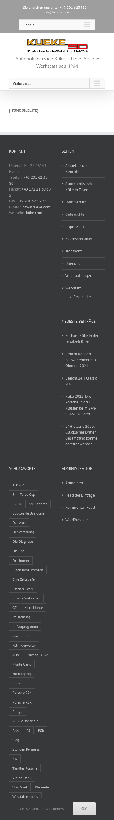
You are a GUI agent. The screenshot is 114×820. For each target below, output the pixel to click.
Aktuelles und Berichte (76, 168)
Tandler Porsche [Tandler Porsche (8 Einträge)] (24, 768)
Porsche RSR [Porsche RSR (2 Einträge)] (22, 702)
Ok (84, 809)
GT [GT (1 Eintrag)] (14, 607)
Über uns (72, 263)
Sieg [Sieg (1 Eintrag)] (15, 739)
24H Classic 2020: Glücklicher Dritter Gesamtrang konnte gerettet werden (81, 435)
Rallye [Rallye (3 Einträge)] (17, 711)
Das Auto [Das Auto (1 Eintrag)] (19, 522)
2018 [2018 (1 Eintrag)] (16, 503)
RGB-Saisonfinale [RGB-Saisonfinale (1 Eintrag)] (25, 721)
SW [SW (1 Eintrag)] (14, 758)
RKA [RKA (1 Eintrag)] (15, 730)
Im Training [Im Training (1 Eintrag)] (21, 617)
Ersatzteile (82, 296)
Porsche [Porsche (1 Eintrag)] (18, 683)
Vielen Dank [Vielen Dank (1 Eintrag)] (22, 777)
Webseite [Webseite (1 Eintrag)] (42, 787)
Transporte (74, 251)
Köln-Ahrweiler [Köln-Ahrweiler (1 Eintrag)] (24, 645)
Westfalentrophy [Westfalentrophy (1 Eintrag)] (25, 796)
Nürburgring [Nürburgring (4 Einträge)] (21, 673)
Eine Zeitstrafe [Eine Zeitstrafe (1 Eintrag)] (23, 579)
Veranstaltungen (78, 275)
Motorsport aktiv (78, 238)
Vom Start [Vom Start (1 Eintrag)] (19, 787)
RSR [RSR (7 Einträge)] (41, 730)
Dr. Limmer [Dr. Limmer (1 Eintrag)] (20, 560)
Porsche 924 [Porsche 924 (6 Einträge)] (22, 692)
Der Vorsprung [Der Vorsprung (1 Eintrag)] (23, 532)
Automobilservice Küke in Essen (80, 186)
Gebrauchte (75, 214)
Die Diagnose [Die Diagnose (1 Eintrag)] (22, 541)
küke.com (34, 212)
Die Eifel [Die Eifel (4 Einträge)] (19, 550)
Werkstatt (73, 288)
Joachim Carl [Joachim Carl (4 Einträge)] (22, 636)
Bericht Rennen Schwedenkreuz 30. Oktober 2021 (81, 359)
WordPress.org (77, 519)
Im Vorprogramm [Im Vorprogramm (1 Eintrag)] (25, 626)
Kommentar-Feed (80, 507)
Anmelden (74, 482)
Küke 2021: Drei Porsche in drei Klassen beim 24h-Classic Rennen (80, 405)
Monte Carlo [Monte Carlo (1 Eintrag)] (21, 664)
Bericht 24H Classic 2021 (81, 381)
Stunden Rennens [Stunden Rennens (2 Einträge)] (26, 749)
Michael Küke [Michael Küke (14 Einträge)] (37, 655)
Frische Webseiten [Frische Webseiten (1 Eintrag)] (26, 598)
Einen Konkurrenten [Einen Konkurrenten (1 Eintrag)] (27, 570)
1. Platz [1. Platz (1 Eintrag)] (18, 484)
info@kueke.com (57, 12)
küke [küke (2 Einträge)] (16, 655)
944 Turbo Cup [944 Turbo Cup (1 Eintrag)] (23, 494)
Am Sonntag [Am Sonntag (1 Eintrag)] (38, 503)
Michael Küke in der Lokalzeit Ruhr (81, 338)
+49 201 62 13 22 (31, 201)
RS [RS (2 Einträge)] (28, 730)
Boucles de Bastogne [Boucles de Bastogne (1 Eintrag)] (28, 513)
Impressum (74, 226)
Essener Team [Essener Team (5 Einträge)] (23, 588)
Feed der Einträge (80, 495)
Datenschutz (75, 201)
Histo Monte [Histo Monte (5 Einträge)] (33, 607)
